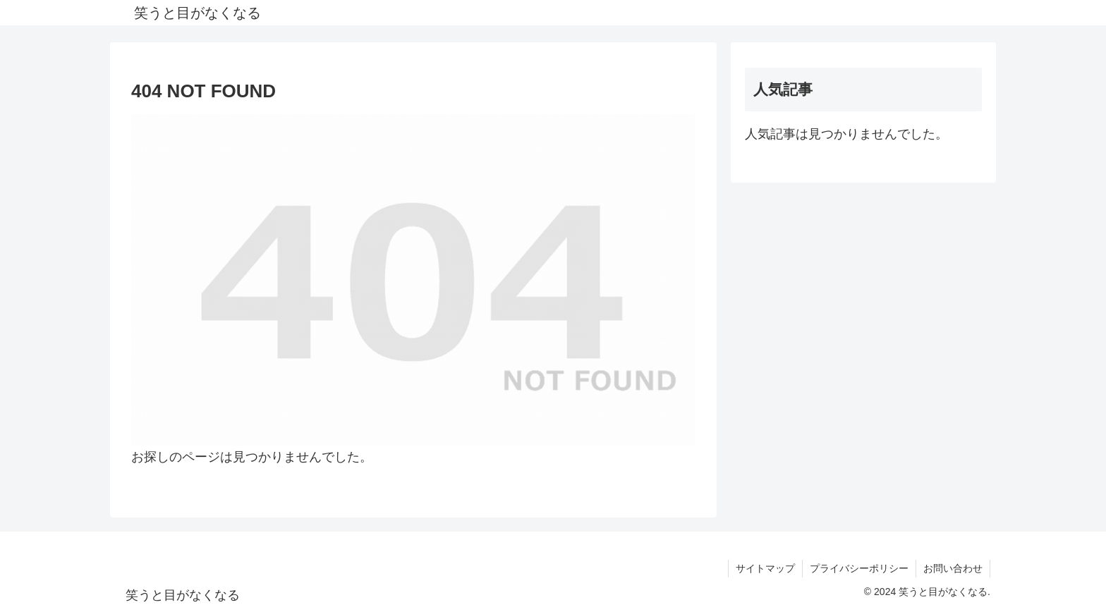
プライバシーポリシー (859, 568)
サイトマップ (765, 568)
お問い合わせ (953, 568)
